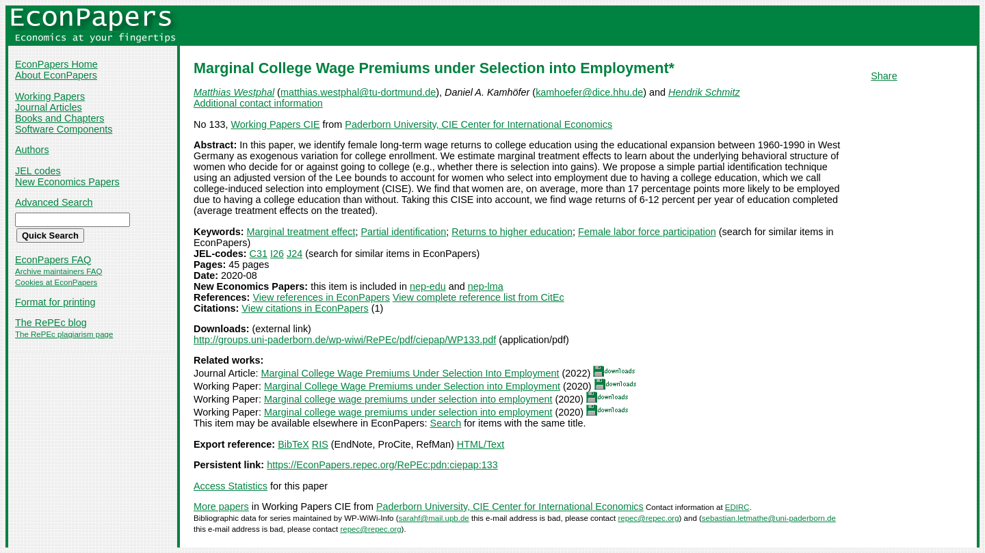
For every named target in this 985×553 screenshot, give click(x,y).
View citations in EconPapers (304, 308)
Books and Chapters (59, 118)
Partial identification (404, 231)
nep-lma (485, 286)
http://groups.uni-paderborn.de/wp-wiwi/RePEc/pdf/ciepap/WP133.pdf (345, 339)
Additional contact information (258, 103)
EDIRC (737, 507)
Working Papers (50, 96)
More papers (221, 506)
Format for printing (55, 302)
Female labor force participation (647, 231)
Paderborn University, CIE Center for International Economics (478, 124)
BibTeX (293, 444)
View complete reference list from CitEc (478, 297)
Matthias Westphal (234, 92)
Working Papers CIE (275, 124)
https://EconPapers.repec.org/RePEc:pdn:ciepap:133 (382, 464)
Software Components (63, 129)
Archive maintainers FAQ (58, 271)
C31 (258, 253)
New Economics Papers (67, 181)
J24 (294, 253)
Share (884, 75)
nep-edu (428, 286)
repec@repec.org (648, 518)
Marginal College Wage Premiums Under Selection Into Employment (410, 373)
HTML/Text (481, 444)
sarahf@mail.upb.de (434, 518)
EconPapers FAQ (53, 259)
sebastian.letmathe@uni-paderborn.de (769, 518)
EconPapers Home (56, 64)
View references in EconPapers (321, 297)
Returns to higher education (512, 231)
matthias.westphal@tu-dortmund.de (358, 92)
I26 (277, 253)
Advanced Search (54, 202)
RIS (320, 444)
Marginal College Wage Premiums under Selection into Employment (412, 386)
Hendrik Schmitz (704, 92)
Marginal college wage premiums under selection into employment (408, 399)
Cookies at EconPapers (56, 282)
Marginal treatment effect (301, 231)
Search (446, 423)
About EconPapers (56, 75)
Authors (32, 149)
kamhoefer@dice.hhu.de (589, 92)
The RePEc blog (51, 322)
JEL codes (38, 170)
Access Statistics (230, 486)
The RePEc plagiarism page (64, 334)
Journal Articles (48, 107)
